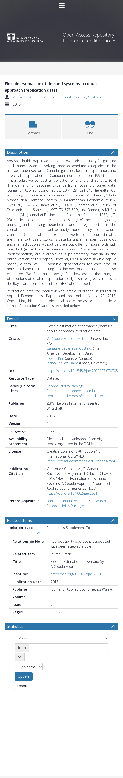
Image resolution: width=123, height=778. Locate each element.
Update (23, 676)
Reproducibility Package (65, 386)
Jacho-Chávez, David (62, 363)
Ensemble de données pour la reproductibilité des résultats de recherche (80, 393)
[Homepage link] (61, 36)
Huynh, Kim (55, 358)
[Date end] (66, 657)
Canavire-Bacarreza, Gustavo (78, 97)
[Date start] (68, 647)
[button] (33, 126)
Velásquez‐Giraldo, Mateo (33, 97)
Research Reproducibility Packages (76, 503)
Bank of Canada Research (67, 501)
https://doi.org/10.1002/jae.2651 (72, 493)
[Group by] (61, 638)
